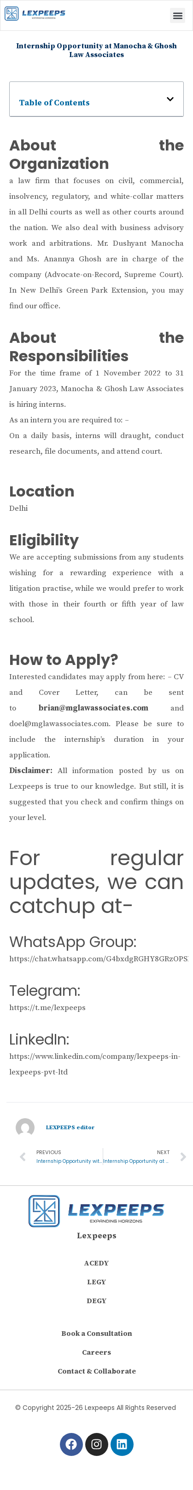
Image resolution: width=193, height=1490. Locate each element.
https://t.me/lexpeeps (47, 1008)
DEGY (97, 1300)
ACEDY (96, 1263)
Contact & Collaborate (97, 1371)
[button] (177, 15)
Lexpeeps (97, 1235)
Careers (96, 1352)
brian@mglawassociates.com (93, 708)
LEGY (96, 1282)
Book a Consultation (96, 1333)
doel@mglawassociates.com (59, 724)
